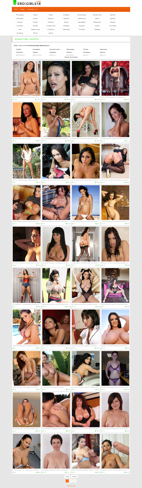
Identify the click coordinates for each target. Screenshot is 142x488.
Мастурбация (81, 22)
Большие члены (97, 15)
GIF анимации (20, 15)
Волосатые (51, 18)
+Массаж (102, 52)
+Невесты (86, 55)
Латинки (35, 22)
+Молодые (52, 55)
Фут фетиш (20, 33)
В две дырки (19, 18)
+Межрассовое (37, 55)
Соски (19, 29)
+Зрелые (35, 52)
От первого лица (50, 26)
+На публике (70, 55)
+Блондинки (36, 49)
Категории (31, 9)
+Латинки (69, 52)
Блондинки (66, 15)
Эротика (51, 33)
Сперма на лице (35, 29)
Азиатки (35, 15)
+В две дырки (70, 49)
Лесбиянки (51, 22)
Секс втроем (112, 26)
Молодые (112, 22)
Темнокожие (66, 29)
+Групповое (19, 52)
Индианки (112, 18)
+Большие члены (54, 49)
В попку (35, 18)
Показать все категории (70, 57)
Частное (35, 33)
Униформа (97, 29)
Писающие (66, 26)
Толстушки (82, 29)
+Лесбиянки (86, 52)
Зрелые (97, 18)
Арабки (51, 15)
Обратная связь (71, 486)
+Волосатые (103, 49)
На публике (20, 26)
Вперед (74, 476)
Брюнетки (112, 15)
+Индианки (52, 52)
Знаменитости (82, 18)
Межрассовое (97, 22)
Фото (15, 9)
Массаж (66, 22)
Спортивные (50, 29)
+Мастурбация (20, 55)
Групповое (66, 18)
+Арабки (18, 49)
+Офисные (103, 55)
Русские (97, 26)
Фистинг (112, 29)
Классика (19, 22)
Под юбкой (82, 26)
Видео (23, 9)
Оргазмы (35, 26)
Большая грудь (82, 15)
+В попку (85, 49)
